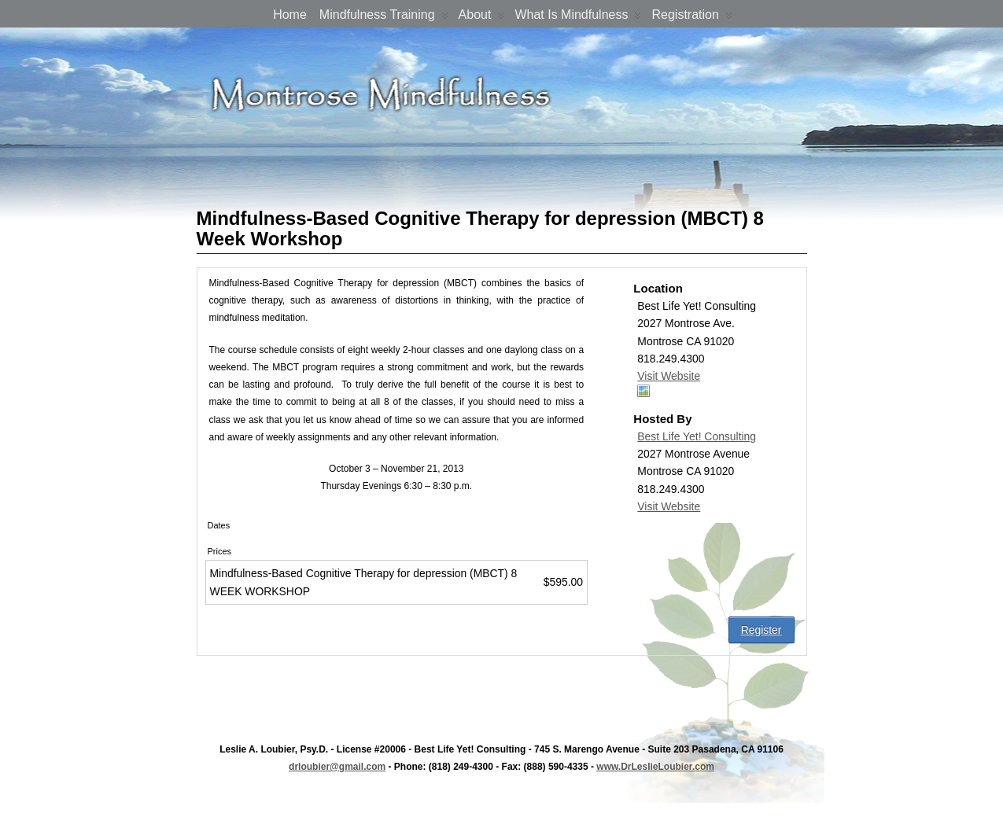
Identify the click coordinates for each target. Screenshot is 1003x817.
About (482, 18)
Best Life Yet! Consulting (696, 436)
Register (761, 630)
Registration (691, 18)
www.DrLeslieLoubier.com (655, 766)
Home (290, 14)
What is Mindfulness (577, 18)
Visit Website (668, 376)
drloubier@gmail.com (337, 766)
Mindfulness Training (383, 18)
